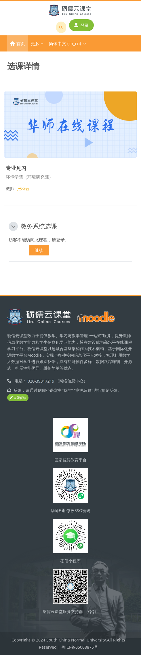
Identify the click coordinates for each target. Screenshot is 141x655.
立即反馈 (17, 398)
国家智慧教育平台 (70, 460)
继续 (39, 250)
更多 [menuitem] (35, 43)
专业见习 (16, 167)
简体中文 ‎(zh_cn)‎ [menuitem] (65, 43)
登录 (81, 25)
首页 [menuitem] (20, 43)
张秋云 (23, 188)
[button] (13, 226)
